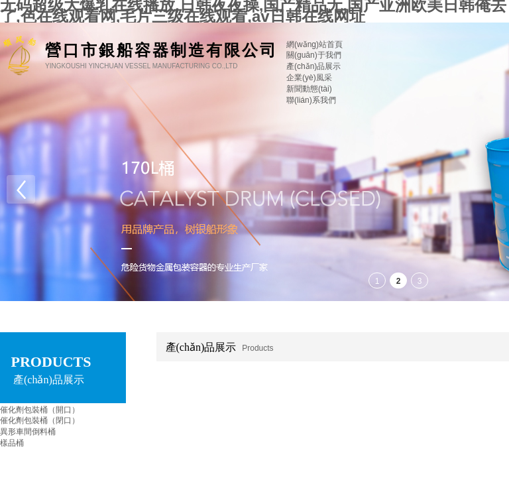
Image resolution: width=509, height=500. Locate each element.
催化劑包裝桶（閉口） (40, 420)
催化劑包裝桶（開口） (40, 409)
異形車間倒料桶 (28, 431)
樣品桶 (12, 443)
